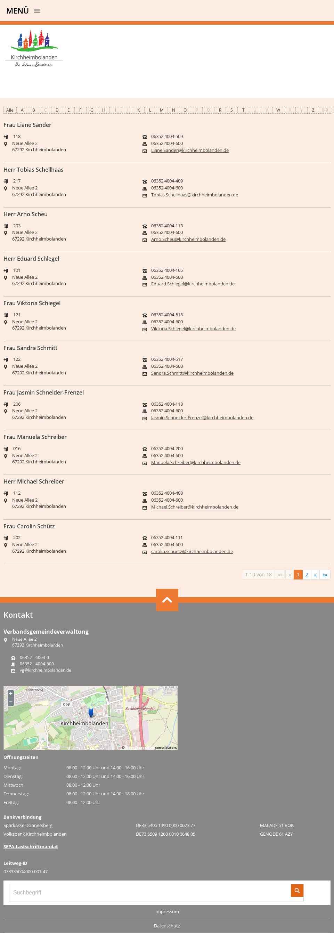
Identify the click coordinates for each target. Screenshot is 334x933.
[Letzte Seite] (325, 574)
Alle (10, 110)
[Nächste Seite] (315, 574)
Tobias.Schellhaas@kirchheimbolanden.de (194, 195)
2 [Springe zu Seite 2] (307, 574)
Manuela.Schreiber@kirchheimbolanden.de (196, 462)
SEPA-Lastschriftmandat (30, 846)
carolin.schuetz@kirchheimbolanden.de (192, 551)
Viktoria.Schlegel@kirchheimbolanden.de (193, 328)
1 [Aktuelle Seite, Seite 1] (298, 574)
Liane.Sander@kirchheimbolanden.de (190, 150)
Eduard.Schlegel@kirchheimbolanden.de (193, 284)
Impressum (167, 911)
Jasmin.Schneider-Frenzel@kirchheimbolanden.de (202, 417)
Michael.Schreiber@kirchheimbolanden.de (194, 507)
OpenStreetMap (139, 747)
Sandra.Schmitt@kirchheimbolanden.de (192, 373)
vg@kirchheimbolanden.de (45, 670)
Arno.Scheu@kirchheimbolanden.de (188, 239)
